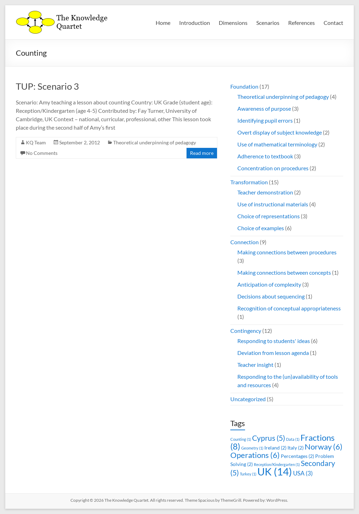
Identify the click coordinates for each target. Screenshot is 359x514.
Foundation (244, 86)
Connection (244, 242)
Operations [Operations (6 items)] (255, 455)
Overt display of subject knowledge (279, 132)
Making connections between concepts (284, 272)
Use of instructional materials (272, 204)
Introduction (194, 22)
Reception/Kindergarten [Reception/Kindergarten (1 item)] (277, 464)
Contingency (245, 330)
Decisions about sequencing (271, 296)
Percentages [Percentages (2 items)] (297, 456)
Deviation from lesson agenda (273, 352)
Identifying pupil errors (265, 120)
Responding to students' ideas (273, 340)
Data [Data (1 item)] (292, 439)
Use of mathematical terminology (277, 144)
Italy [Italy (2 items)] (295, 448)
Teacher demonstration (265, 192)
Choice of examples (260, 228)
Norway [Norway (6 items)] (324, 446)
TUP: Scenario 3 (47, 86)
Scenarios (267, 22)
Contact (333, 22)
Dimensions (233, 22)
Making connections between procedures (287, 252)
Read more (202, 153)
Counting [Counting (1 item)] (240, 439)
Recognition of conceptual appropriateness (289, 308)
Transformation (249, 182)
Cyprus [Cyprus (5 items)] (268, 437)
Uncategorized (248, 399)
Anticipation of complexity (269, 284)
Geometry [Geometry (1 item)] (252, 448)
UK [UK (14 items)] (274, 471)
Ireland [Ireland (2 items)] (275, 448)
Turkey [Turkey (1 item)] (248, 474)
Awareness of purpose (264, 108)
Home (163, 22)
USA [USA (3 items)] (303, 473)
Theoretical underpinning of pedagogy (154, 142)
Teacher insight (255, 364)
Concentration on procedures (273, 168)
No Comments (41, 153)
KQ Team (36, 142)
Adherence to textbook (265, 156)
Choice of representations (268, 216)
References (301, 22)
